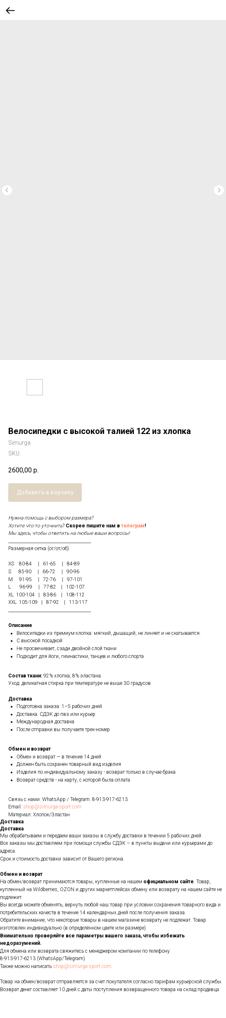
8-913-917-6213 (110, 799)
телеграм (133, 526)
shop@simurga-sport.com (52, 807)
